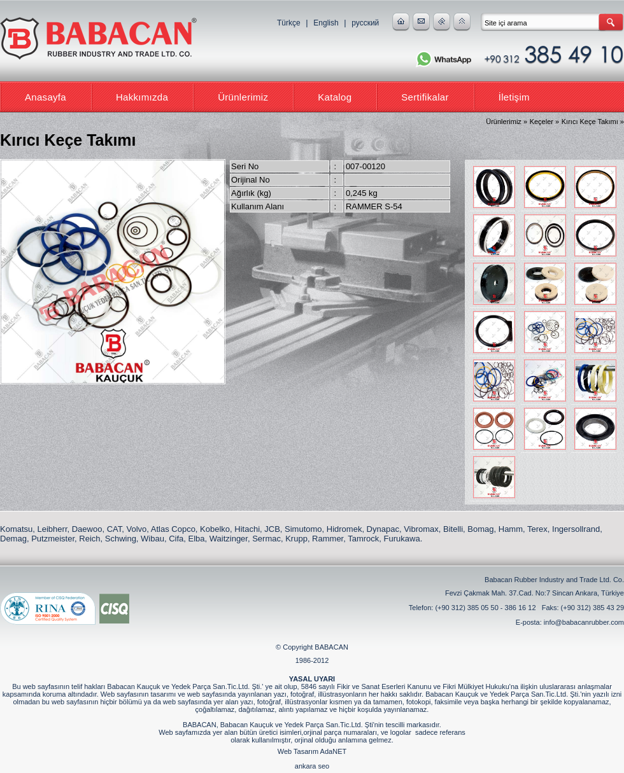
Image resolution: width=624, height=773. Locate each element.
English (325, 22)
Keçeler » (544, 121)
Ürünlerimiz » (506, 121)
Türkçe (289, 22)
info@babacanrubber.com (584, 622)
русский (365, 22)
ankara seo (312, 766)
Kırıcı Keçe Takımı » (593, 121)
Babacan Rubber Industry (98, 39)
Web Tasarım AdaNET (312, 751)
